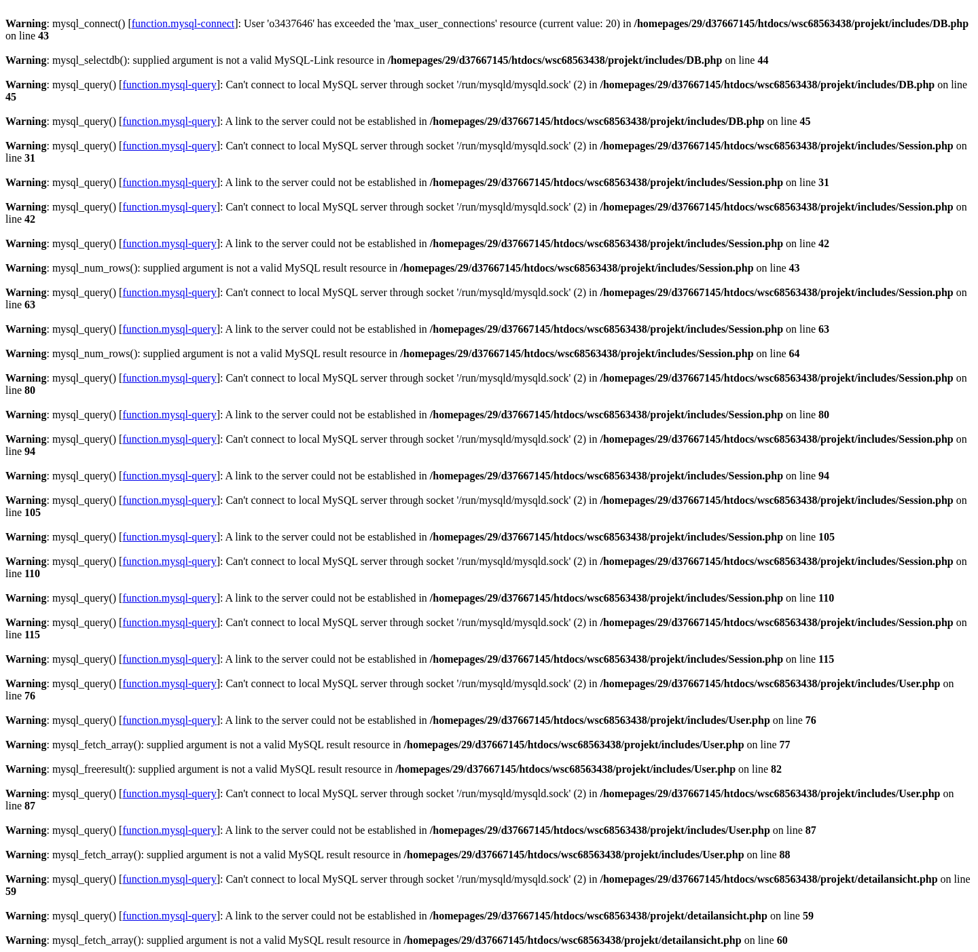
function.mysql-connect (183, 23)
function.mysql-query (169, 84)
